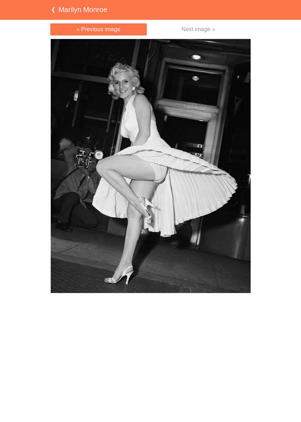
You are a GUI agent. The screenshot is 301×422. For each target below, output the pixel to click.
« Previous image (99, 29)
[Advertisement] (150, 307)
